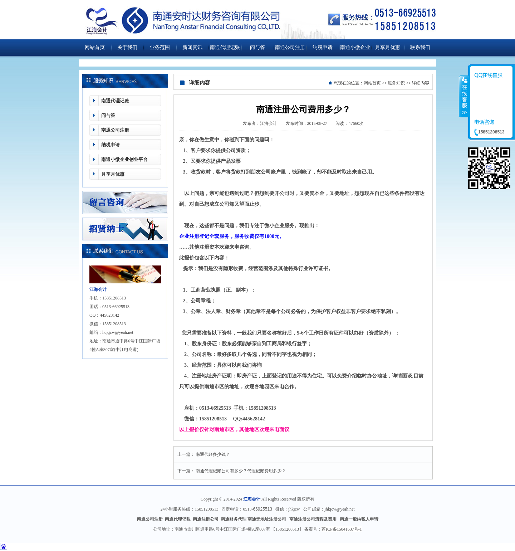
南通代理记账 (225, 47)
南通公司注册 (290, 47)
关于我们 (127, 47)
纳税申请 (323, 47)
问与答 (257, 47)
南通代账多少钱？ (213, 454)
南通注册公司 (206, 519)
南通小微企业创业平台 (355, 50)
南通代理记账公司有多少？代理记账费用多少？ (241, 470)
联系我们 (420, 47)
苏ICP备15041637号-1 (342, 529)
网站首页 (95, 47)
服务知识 (396, 83)
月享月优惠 (387, 47)
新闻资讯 (192, 47)
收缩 (464, 96)
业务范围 (160, 47)
